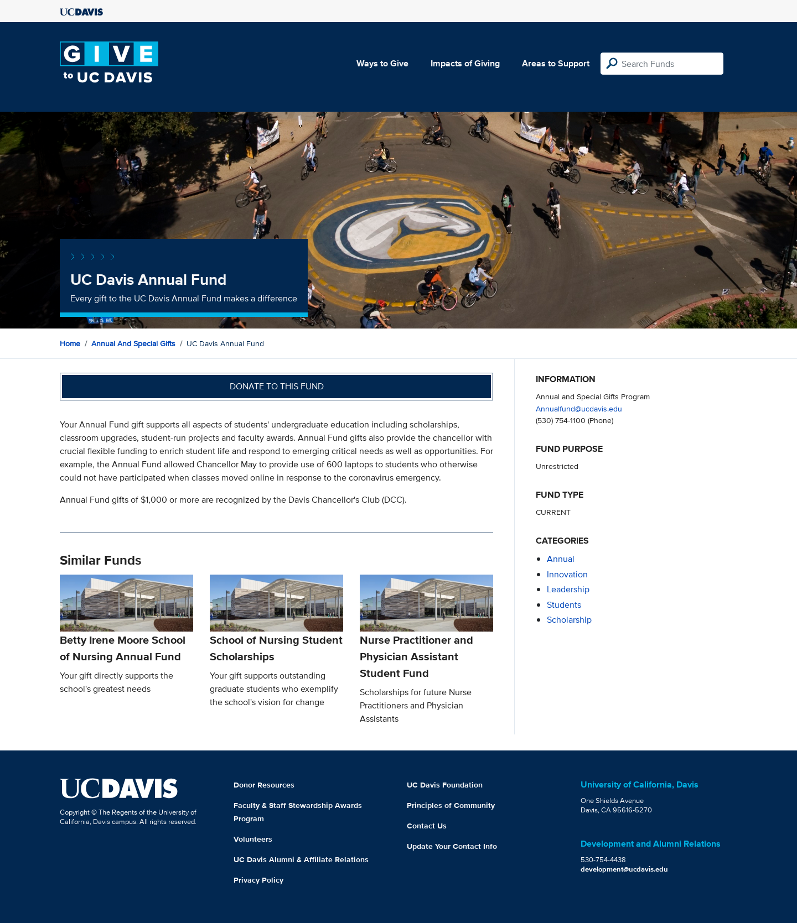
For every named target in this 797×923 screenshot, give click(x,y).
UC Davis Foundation (445, 784)
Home (70, 343)
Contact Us (427, 825)
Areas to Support (555, 63)
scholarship (569, 619)
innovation (567, 574)
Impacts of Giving (465, 63)
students (564, 604)
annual (561, 558)
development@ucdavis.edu (624, 869)
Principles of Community (451, 805)
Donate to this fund (277, 386)
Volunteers (253, 838)
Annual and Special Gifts (133, 343)
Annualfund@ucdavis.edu (579, 408)
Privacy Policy (258, 879)
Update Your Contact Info (452, 846)
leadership (568, 589)
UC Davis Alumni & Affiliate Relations (301, 859)
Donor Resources (264, 784)
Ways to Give (382, 63)
